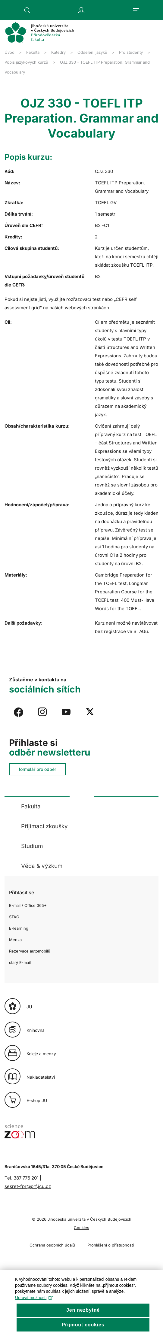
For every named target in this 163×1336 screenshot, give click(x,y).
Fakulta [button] (31, 806)
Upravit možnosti (34, 1307)
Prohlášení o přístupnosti (110, 1245)
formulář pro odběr (37, 769)
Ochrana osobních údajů (52, 1245)
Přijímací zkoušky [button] (44, 826)
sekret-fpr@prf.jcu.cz (28, 1186)
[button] (27, 10)
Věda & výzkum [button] (41, 865)
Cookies (81, 1227)
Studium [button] (32, 846)
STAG (14, 916)
